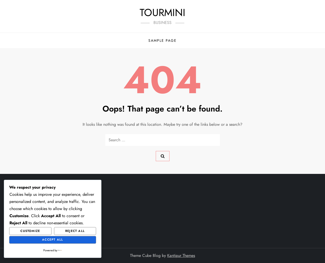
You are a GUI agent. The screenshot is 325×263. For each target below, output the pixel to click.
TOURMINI (162, 12)
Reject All (75, 231)
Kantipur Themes (181, 255)
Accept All (52, 239)
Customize (30, 231)
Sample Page (162, 40)
